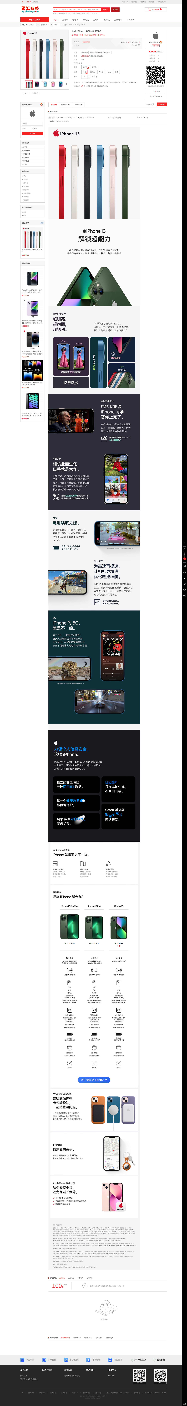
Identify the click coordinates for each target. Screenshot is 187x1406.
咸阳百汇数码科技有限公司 (93, 1398)
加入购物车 (161, 104)
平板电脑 (27, 150)
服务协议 (111, 1376)
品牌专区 (118, 20)
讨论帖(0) (87, 1337)
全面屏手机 (27, 193)
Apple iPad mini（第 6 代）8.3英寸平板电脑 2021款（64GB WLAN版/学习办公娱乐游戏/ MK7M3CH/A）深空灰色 (32, 414)
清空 (41, 223)
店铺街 (65, 20)
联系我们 (42, 1393)
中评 (80, 1278)
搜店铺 (115, 10)
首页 (55, 20)
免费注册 (35, 2)
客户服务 (152, 2)
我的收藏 (143, 2)
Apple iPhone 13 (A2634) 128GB (32, 251)
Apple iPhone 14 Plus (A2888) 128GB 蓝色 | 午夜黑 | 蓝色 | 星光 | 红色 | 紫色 (32, 322)
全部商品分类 (34, 20)
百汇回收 (26, 200)
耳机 (25, 165)
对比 (26, 93)
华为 (24, 216)
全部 (62, 1278)
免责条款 (53, 1393)
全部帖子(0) (65, 1337)
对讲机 (25, 179)
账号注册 (23, 1376)
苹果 (82, 59)
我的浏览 (134, 2)
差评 (89, 1278)
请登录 (29, 2)
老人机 (25, 183)
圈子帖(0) (109, 1337)
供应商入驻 (87, 1393)
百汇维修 (26, 197)
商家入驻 (75, 1393)
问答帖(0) (98, 1337)
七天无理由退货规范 (72, 1376)
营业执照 (137, 1393)
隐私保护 (31, 1393)
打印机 (96, 20)
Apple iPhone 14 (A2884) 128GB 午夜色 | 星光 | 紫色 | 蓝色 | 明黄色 (32, 291)
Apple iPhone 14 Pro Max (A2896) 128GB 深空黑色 (32, 384)
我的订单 (125, 2)
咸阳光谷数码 (85, 56)
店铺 (157, 91)
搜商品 (105, 10)
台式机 (86, 20)
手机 (25, 147)
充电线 (26, 161)
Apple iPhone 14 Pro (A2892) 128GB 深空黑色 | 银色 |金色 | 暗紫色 (32, 353)
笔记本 (75, 20)
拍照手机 (26, 190)
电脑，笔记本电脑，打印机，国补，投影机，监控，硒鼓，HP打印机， (76, 13)
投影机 (107, 20)
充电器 (26, 157)
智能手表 (27, 154)
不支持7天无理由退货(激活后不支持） (95, 86)
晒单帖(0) (77, 1337)
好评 (71, 1278)
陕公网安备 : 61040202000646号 (156, 1393)
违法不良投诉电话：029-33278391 (117, 1393)
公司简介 (64, 1393)
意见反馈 (98, 1393)
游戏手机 (26, 186)
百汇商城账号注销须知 (28, 1379)
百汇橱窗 (131, 20)
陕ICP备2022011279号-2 (98, 1396)
